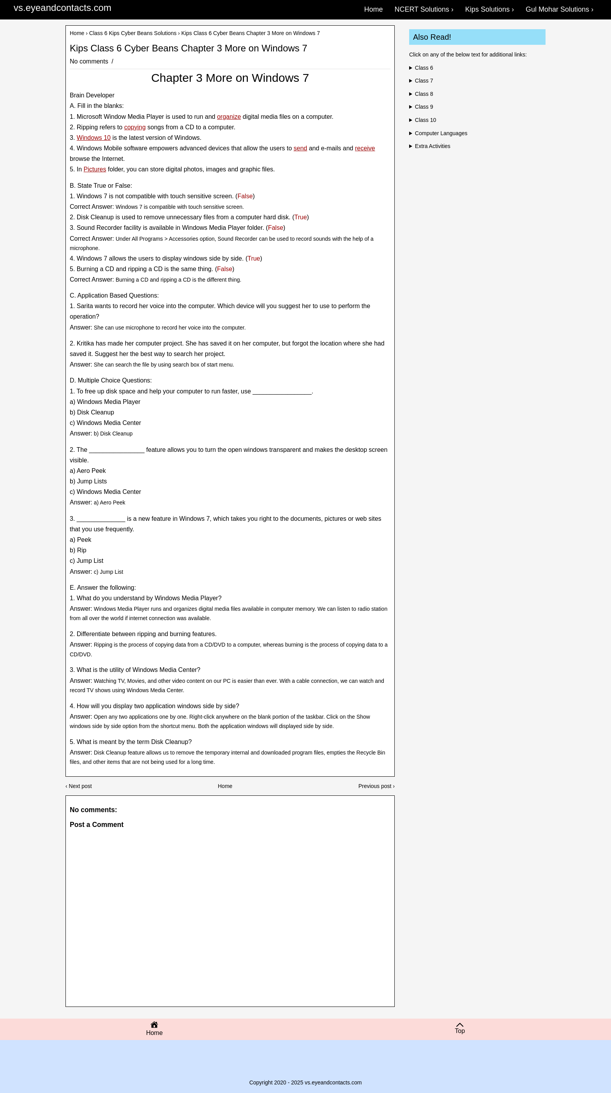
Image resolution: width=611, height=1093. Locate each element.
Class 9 (424, 107)
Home (77, 33)
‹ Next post (78, 786)
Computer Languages (441, 133)
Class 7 (424, 81)
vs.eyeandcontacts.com (62, 7)
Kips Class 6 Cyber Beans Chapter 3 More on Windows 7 (188, 48)
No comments (90, 61)
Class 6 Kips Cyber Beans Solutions (133, 33)
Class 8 (424, 94)
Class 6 (424, 68)
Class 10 (425, 120)
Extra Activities (432, 146)
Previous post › (376, 786)
